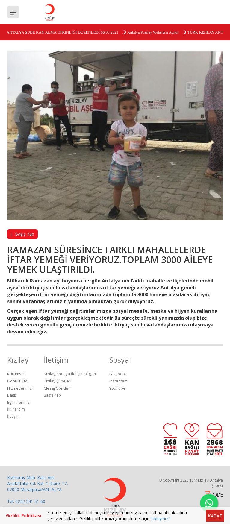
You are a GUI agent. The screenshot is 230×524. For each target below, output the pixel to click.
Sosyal (120, 360)
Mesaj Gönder (57, 388)
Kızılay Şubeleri (57, 381)
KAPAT (215, 516)
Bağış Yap (22, 234)
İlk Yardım (16, 409)
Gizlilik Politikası (23, 515)
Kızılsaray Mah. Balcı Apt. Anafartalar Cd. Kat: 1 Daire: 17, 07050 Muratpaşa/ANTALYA (37, 483)
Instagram (118, 381)
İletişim (13, 416)
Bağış (12, 395)
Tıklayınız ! (160, 518)
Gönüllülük (17, 381)
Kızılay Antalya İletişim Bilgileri (70, 373)
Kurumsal (16, 373)
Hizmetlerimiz (19, 388)
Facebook (118, 373)
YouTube (117, 388)
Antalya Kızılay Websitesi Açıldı (151, 32)
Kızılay (18, 360)
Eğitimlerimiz (18, 402)
